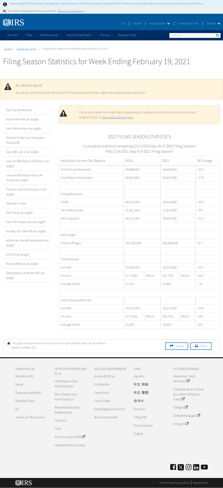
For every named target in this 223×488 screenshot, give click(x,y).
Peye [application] (29, 35)
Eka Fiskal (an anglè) (19, 212)
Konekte (213, 24)
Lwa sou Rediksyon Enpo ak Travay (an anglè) (24, 177)
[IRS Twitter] (181, 469)
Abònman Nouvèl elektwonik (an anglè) (27, 243)
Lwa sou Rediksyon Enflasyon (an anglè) (27, 163)
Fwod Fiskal (102, 401)
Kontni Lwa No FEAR (70, 437)
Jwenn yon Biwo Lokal (30, 417)
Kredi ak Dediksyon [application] (79, 35)
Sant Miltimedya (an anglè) (23, 128)
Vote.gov (181, 424)
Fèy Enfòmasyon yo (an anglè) (25, 222)
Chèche (217, 35)
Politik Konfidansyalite (174, 483)
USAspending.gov (186, 415)
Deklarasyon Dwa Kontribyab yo (66, 383)
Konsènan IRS (24, 376)
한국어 (139, 401)
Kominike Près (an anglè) (22, 119)
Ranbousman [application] (49, 35)
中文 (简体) (141, 384)
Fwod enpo (101, 392)
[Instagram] (188, 467)
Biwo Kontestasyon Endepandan (67, 410)
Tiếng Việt (140, 417)
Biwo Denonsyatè (105, 417)
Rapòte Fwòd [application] (127, 35)
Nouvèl (137, 24)
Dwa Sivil (61, 420)
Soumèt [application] (12, 35)
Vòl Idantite (102, 384)
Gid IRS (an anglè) (17, 254)
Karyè (19, 384)
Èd (123, 24)
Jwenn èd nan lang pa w (118, 117)
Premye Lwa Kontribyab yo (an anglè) (26, 192)
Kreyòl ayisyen (159, 24)
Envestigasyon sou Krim (109, 409)
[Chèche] (195, 35)
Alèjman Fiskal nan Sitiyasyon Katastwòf (25, 140)
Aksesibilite (200, 483)
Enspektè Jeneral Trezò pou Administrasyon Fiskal (188, 394)
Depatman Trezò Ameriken (184, 378)
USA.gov (180, 407)
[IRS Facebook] (173, 467)
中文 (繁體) (141, 392)
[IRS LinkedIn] (196, 469)
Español (139, 376)
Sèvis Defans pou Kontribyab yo (66, 397)
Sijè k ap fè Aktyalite (19, 110)
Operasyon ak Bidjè (28, 392)
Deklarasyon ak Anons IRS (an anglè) (25, 275)
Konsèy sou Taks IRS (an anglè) (26, 231)
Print (203, 346)
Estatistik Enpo (25, 401)
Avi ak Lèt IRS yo (104, 376)
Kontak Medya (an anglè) (22, 264)
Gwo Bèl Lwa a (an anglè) (22, 152)
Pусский (139, 409)
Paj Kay (8, 49)
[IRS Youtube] (204, 467)
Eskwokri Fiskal (16, 203)
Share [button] (180, 346)
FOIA (58, 429)
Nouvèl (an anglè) (27, 49)
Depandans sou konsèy (70, 445)
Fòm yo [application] (105, 35)
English (138, 433)
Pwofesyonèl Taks (188, 24)
